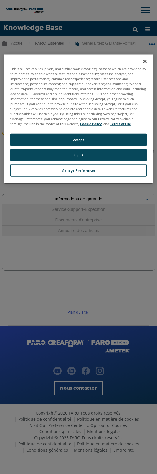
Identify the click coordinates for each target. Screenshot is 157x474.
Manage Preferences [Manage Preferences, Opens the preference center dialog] (78, 170)
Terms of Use (120, 124)
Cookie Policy (91, 124)
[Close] (144, 61)
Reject (78, 155)
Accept (78, 139)
